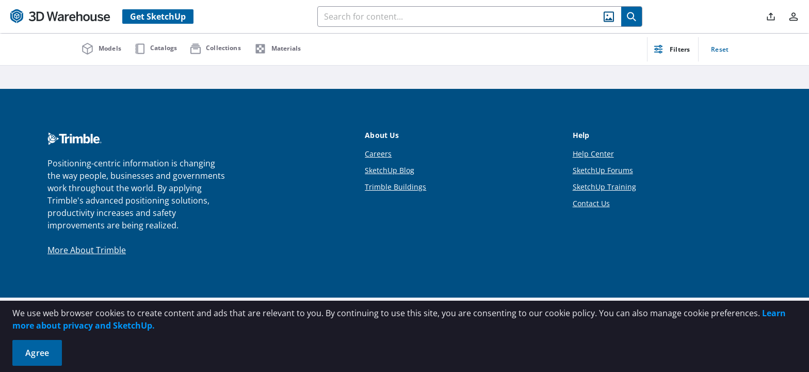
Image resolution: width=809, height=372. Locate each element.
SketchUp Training (604, 187)
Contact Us (591, 203)
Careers (378, 154)
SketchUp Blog (389, 170)
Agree (37, 353)
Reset (720, 49)
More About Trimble (86, 250)
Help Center (593, 154)
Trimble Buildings (395, 187)
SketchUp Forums (603, 170)
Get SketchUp (158, 16)
